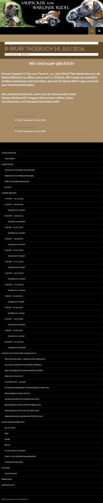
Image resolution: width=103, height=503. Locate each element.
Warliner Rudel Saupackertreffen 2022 (24, 416)
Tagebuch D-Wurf (16, 244)
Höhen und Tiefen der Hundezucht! (19, 353)
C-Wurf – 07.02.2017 (14, 227)
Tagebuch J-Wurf (16, 313)
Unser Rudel (8, 164)
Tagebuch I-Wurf (16, 302)
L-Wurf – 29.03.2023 (14, 330)
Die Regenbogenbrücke (13, 422)
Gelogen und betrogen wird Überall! (23, 365)
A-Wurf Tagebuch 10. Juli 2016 (51, 118)
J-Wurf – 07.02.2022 (14, 307)
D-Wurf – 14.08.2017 (14, 239)
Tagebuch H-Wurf (16, 290)
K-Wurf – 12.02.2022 (14, 319)
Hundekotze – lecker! (15, 382)
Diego (7, 445)
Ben (6, 433)
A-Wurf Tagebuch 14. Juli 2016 (51, 129)
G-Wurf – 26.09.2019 (14, 273)
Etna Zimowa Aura (14, 462)
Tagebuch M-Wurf (17, 347)
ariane (26, 54)
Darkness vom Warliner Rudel (19, 176)
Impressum (7, 479)
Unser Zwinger (9, 153)
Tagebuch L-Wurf (16, 336)
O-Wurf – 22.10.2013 (14, 198)
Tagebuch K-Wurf (16, 324)
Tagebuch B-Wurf (14, 43)
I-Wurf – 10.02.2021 (14, 296)
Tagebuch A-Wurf (16, 210)
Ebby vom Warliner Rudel (17, 181)
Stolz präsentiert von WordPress (15, 499)
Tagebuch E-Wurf (16, 256)
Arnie (7, 439)
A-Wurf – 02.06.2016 (14, 204)
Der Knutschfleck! (14, 376)
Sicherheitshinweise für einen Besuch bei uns (27, 387)
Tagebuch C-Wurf (16, 233)
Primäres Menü (99, 31)
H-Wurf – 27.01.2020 (14, 284)
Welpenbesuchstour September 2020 (23, 405)
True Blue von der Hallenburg (20, 170)
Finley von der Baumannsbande (20, 456)
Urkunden (10, 158)
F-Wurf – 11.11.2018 (14, 261)
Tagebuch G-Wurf (16, 279)
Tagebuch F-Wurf (16, 267)
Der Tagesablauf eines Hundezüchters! (24, 370)
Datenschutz (8, 485)
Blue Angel (10, 428)
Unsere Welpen (9, 193)
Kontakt (6, 468)
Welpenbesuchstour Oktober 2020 (22, 410)
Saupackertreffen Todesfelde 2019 (22, 399)
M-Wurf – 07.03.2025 (14, 342)
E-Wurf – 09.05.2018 (14, 250)
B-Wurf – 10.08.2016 (14, 216)
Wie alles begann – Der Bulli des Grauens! (25, 359)
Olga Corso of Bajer (15, 450)
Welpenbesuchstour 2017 (17, 393)
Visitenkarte (11, 473)
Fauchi (8, 187)
